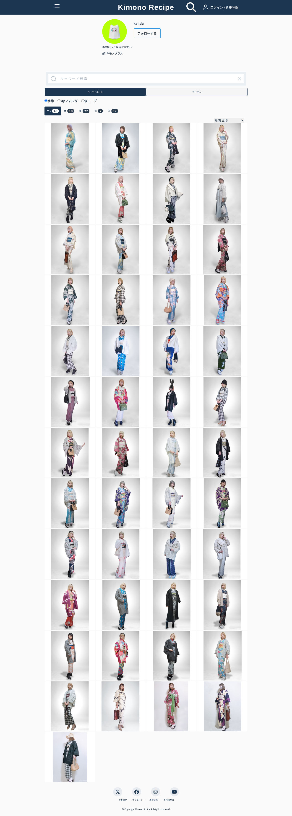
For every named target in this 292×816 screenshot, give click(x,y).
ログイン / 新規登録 (220, 7)
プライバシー (138, 800)
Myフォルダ (70, 101)
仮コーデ (92, 101)
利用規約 (123, 800)
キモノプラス (112, 53)
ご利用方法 (169, 800)
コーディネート (95, 92)
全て (53, 111)
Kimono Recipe (146, 7)
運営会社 (153, 800)
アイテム (196, 92)
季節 (52, 101)
